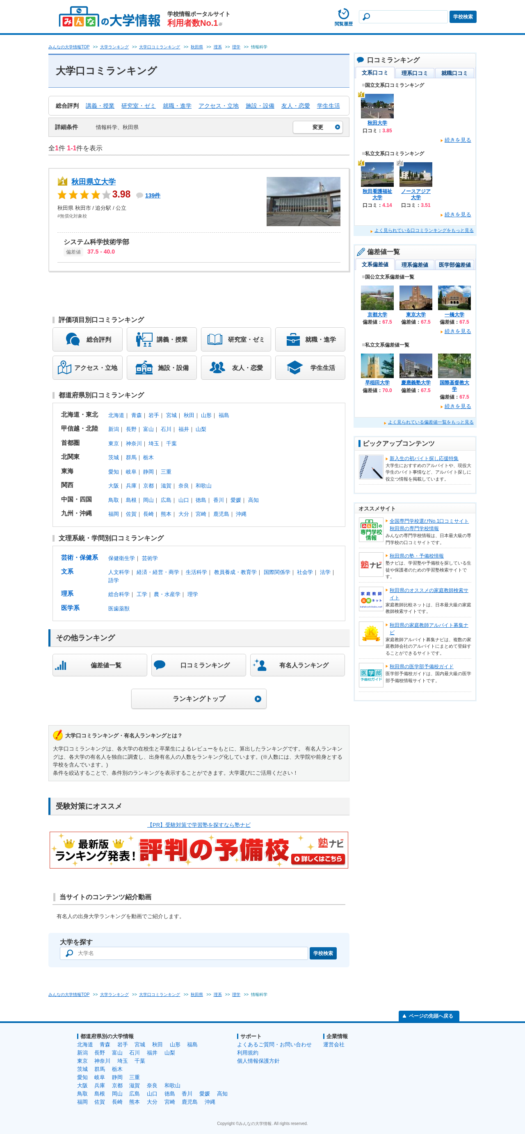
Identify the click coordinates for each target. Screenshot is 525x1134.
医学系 (70, 607)
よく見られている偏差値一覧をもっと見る (431, 422)
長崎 (148, 514)
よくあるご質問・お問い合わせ (274, 1044)
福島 (224, 415)
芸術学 (150, 558)
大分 (183, 514)
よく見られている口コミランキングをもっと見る (424, 230)
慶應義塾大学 (416, 383)
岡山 (148, 500)
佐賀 (131, 514)
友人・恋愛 (295, 105)
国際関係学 (277, 572)
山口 (183, 500)
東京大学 (416, 315)
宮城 (171, 415)
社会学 (305, 572)
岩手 (153, 415)
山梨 (201, 429)
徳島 (201, 500)
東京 (113, 443)
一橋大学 (454, 315)
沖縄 (241, 514)
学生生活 (328, 105)
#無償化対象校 (72, 215)
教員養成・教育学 (235, 572)
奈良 (183, 486)
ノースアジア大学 (416, 194)
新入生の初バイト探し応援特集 (424, 458)
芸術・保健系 (79, 557)
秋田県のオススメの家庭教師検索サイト (429, 594)
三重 (166, 472)
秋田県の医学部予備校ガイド (422, 666)
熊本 (166, 514)
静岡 (148, 472)
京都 (148, 486)
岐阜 (131, 472)
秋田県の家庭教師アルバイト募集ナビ (429, 628)
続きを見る (458, 140)
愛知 (113, 472)
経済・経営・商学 (158, 572)
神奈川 (134, 443)
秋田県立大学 (93, 182)
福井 (183, 429)
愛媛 (236, 500)
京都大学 (377, 315)
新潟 (113, 429)
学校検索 (463, 17)
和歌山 (204, 486)
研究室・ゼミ (138, 105)
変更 (318, 127)
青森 (136, 415)
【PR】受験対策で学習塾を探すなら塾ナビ (199, 825)
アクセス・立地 (219, 105)
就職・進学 (177, 105)
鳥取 (113, 500)
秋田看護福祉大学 (377, 194)
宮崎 (201, 514)
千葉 (171, 443)
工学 (142, 594)
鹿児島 (221, 514)
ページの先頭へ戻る (431, 1016)
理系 (67, 593)
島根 (131, 500)
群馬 (131, 457)
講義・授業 (100, 105)
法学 (325, 572)
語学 (113, 580)
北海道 (116, 415)
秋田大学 (377, 123)
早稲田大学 (377, 383)
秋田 (189, 415)
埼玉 (153, 443)
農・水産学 (167, 594)
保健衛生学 (121, 558)
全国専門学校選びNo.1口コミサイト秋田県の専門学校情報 (429, 524)
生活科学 (196, 572)
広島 (166, 500)
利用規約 (247, 1053)
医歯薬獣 (119, 609)
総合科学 (119, 594)
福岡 (113, 514)
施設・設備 (260, 105)
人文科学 (119, 572)
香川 (218, 500)
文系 (67, 571)
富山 (148, 429)
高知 (253, 500)
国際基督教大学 (454, 386)
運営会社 (334, 1044)
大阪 (113, 486)
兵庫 (131, 486)
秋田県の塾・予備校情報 (417, 556)
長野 (131, 429)
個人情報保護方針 (258, 1061)
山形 (206, 415)
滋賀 (166, 486)
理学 (192, 594)
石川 (166, 429)
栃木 (148, 457)
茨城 (113, 457)
